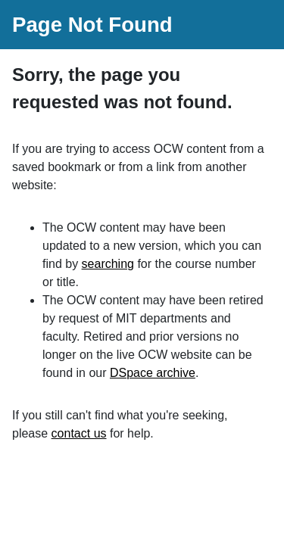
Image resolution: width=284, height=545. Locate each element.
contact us (79, 433)
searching (108, 263)
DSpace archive (152, 372)
